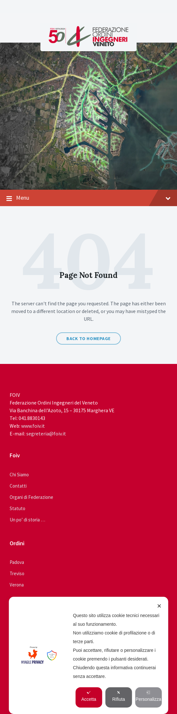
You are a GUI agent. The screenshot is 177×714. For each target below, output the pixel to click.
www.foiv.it (33, 426)
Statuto (17, 508)
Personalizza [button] (148, 696)
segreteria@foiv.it (46, 433)
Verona (17, 585)
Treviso (17, 573)
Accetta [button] (88, 696)
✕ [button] (159, 606)
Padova (17, 562)
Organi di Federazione (31, 497)
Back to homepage (88, 338)
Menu (88, 198)
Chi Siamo (19, 474)
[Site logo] (88, 45)
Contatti (18, 486)
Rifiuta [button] (118, 696)
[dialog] (88, 655)
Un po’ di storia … (27, 520)
